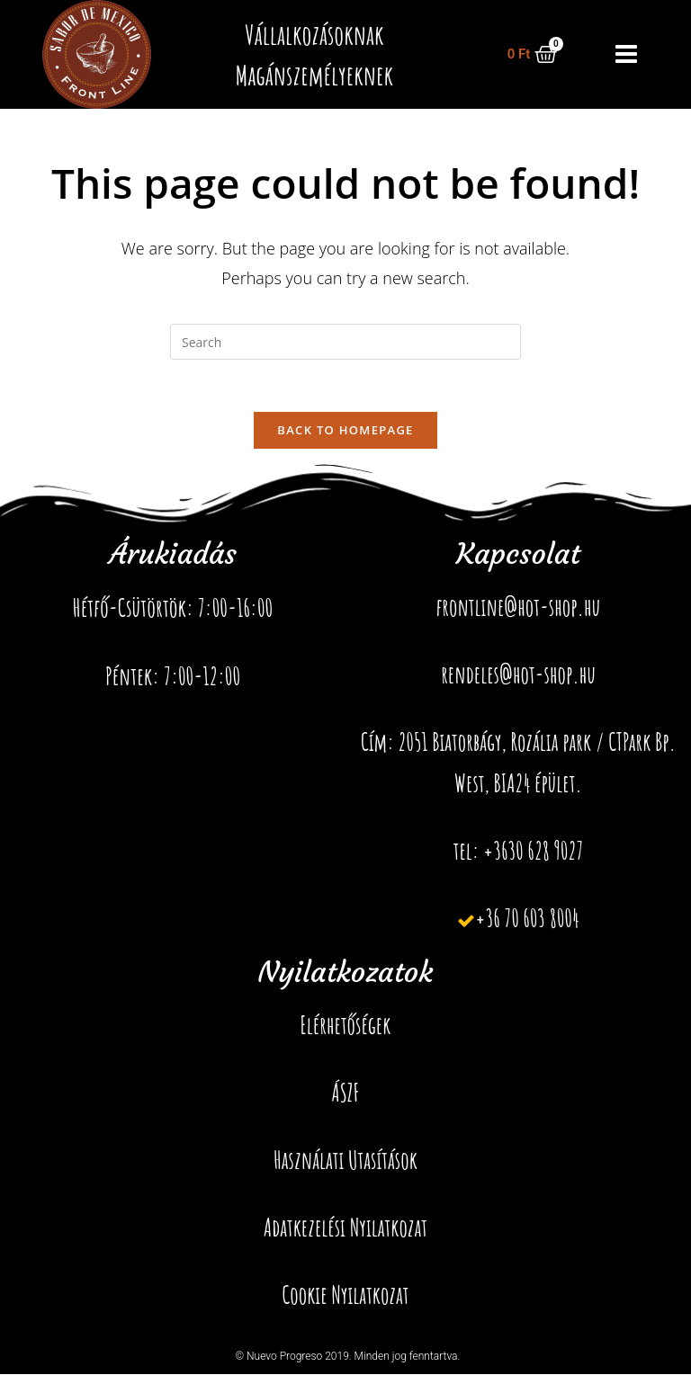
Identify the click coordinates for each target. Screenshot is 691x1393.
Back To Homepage (345, 432)
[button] (628, 54)
